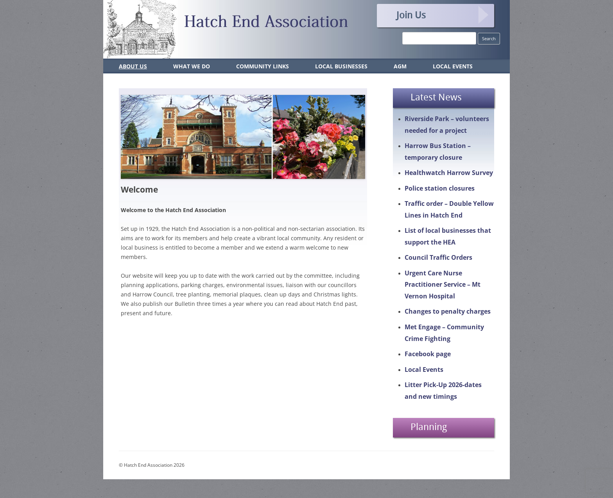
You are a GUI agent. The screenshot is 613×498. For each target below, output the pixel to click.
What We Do (191, 66)
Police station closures (440, 188)
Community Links (262, 66)
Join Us (411, 15)
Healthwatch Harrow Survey (449, 172)
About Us (133, 66)
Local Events (453, 66)
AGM (400, 66)
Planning (428, 426)
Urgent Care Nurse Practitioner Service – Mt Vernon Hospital (442, 284)
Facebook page (428, 354)
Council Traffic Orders (438, 257)
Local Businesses (341, 66)
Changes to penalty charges (448, 311)
